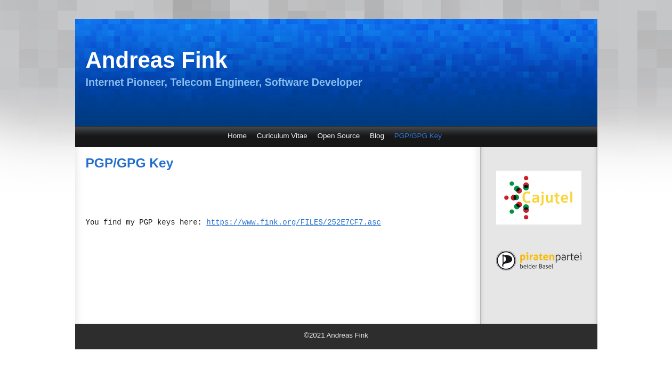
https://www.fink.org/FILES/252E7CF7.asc (293, 222)
